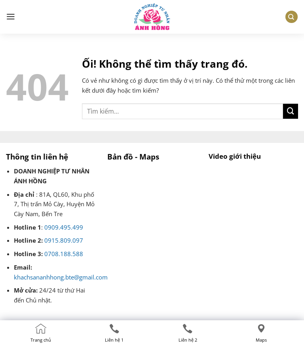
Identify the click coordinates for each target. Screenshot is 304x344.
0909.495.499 (63, 227)
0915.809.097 (63, 240)
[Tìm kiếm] (291, 17)
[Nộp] (290, 111)
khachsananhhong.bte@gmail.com (61, 277)
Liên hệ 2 (188, 340)
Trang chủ (40, 340)
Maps (261, 340)
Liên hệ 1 (114, 340)
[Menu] (10, 17)
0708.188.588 (63, 254)
